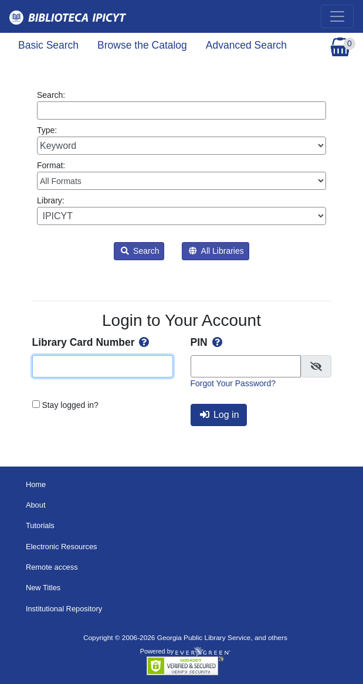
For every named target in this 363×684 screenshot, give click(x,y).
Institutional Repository (64, 608)
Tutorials (40, 525)
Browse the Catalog (142, 45)
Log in (219, 415)
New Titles (43, 587)
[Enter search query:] (181, 110)
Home (36, 484)
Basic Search (48, 45)
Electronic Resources (61, 546)
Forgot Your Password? (233, 383)
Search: (181, 105)
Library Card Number (92, 342)
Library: (181, 210)
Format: (181, 175)
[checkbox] (316, 366)
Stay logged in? (70, 405)
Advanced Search (246, 45)
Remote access (52, 567)
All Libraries (216, 251)
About (36, 505)
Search (140, 251)
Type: (181, 140)
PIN (208, 342)
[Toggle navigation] (337, 16)
